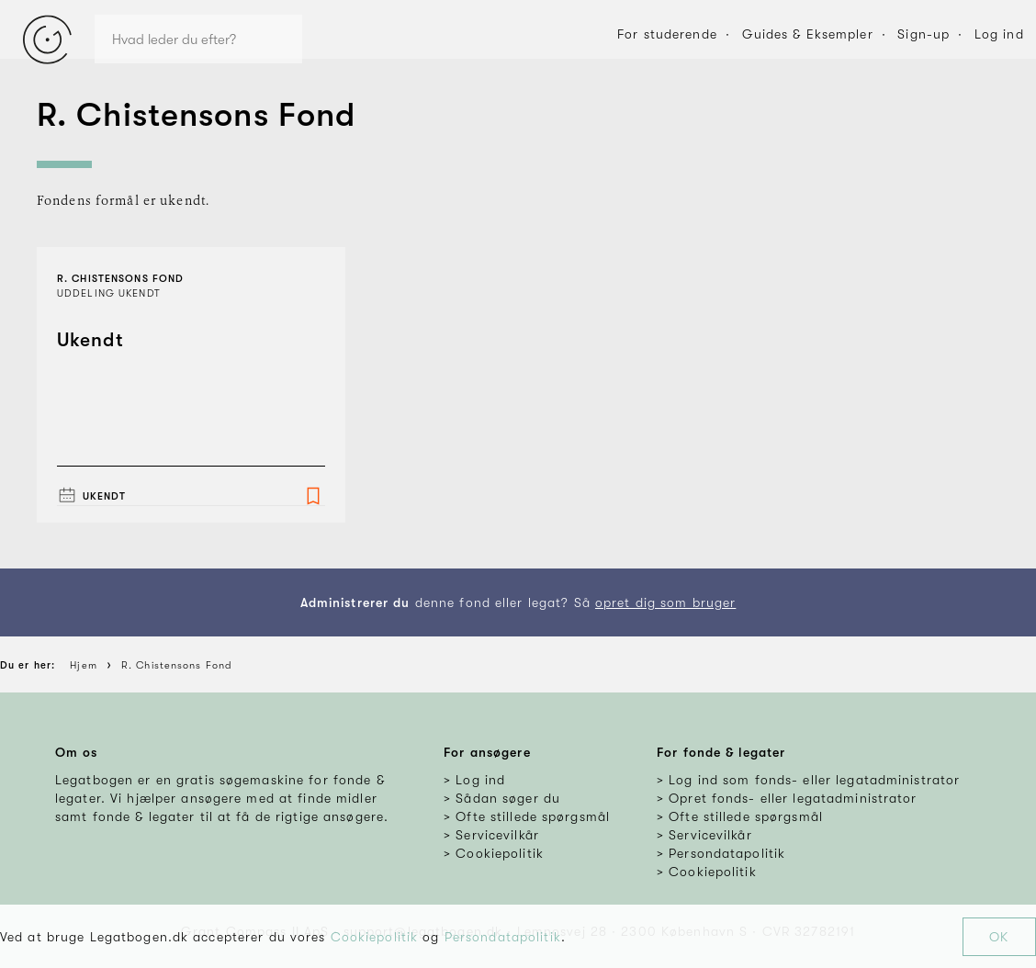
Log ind (999, 34)
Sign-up (923, 34)
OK (998, 936)
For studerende (667, 34)
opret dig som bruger (665, 602)
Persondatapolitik (503, 936)
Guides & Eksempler (807, 34)
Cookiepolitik (375, 936)
